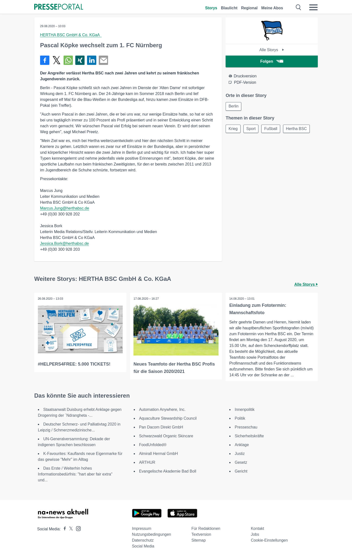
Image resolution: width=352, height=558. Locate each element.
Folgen (271, 61)
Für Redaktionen (205, 528)
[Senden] (103, 60)
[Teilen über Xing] (80, 60)
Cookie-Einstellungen (269, 540)
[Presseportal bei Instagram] (77, 528)
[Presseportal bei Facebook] (63, 529)
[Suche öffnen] (299, 7)
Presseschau (246, 427)
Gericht (241, 471)
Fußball (272, 129)
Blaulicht (229, 8)
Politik (240, 418)
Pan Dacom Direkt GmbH (161, 427)
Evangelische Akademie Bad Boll (167, 471)
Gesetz (241, 462)
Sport (252, 129)
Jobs (255, 534)
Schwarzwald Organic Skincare (166, 436)
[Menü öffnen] (313, 7)
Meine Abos (272, 8)
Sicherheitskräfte (249, 436)
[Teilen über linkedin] (91, 60)
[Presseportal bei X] (69, 529)
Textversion (201, 534)
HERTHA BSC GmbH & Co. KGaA (71, 35)
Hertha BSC (298, 129)
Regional (249, 8)
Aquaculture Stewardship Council (168, 418)
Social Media (143, 546)
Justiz (240, 453)
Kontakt (257, 528)
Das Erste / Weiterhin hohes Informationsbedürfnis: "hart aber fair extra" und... (75, 474)
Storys (211, 8)
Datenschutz (143, 540)
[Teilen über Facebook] (44, 60)
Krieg (233, 129)
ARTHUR (147, 462)
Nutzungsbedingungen (151, 534)
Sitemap (198, 540)
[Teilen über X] (56, 60)
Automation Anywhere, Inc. (162, 409)
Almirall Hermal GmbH (158, 453)
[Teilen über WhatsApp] (68, 60)
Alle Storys (271, 50)
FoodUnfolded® (152, 445)
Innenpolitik (244, 409)
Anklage (242, 445)
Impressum (141, 528)
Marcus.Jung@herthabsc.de (64, 208)
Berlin (234, 106)
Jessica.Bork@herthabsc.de (64, 243)
